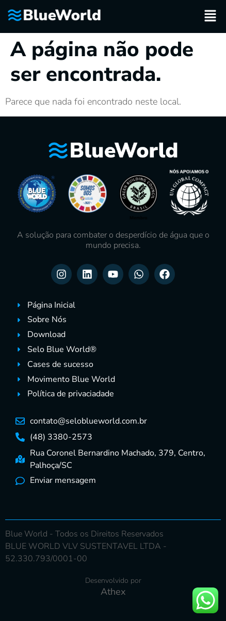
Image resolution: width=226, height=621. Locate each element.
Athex (113, 591)
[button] (210, 16)
